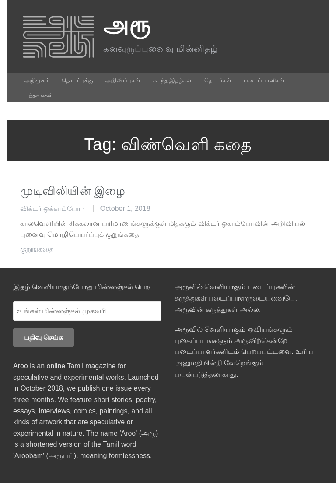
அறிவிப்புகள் (122, 80)
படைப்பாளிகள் (264, 80)
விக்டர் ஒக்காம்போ (50, 208)
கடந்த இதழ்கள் (172, 80)
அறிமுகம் (36, 80)
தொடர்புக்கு (77, 80)
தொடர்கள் (217, 80)
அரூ (126, 24)
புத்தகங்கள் (38, 95)
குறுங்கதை (36, 249)
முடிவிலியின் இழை (73, 190)
